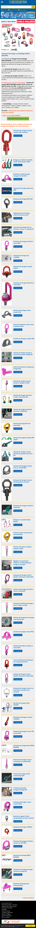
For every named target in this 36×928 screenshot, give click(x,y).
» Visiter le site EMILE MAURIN (11, 115)
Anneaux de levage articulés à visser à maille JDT (23, 590)
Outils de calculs (6, 911)
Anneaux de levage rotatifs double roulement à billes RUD (23, 576)
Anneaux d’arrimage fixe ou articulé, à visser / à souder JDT (23, 228)
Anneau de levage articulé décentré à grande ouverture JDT (22, 453)
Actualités (4, 909)
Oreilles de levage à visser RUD (23, 632)
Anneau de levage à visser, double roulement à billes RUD (23, 675)
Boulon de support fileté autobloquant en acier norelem (23, 817)
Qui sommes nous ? (7, 903)
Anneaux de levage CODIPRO (22, 827)
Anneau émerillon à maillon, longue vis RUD (22, 547)
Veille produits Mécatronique (9, 906)
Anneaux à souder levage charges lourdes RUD (21, 175)
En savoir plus (18, 135)
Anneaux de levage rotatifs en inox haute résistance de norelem (23, 690)
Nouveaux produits (7, 904)
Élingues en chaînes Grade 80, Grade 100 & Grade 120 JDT (23, 161)
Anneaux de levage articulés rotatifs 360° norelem (22, 131)
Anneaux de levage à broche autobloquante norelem (22, 481)
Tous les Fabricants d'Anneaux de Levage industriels (23, 661)
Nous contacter (6, 917)
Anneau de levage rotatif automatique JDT (21, 774)
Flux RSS (15, 904)
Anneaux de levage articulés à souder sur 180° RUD (23, 842)
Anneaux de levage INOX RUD (23, 199)
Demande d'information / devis (18, 119)
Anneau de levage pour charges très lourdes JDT (23, 618)
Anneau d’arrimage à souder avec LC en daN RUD (22, 467)
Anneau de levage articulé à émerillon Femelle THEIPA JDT (23, 353)
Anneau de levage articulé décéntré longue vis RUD (22, 382)
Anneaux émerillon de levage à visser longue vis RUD (23, 604)
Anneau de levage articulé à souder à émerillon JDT (22, 396)
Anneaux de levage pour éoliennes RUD (21, 884)
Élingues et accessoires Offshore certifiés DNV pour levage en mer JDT (22, 562)
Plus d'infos (17, 926)
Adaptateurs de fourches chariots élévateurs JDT (21, 214)
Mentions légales (6, 914)
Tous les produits (28, 898)
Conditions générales (7, 912)
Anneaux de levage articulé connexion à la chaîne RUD (22, 760)
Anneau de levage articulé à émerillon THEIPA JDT (22, 410)
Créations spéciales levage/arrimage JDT (20, 789)
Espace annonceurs (7, 915)
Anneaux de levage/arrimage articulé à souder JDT (23, 870)
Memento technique (7, 908)
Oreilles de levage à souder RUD (23, 339)
